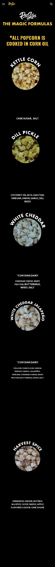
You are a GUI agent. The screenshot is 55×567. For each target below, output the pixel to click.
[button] (3, 4)
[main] (27, 41)
